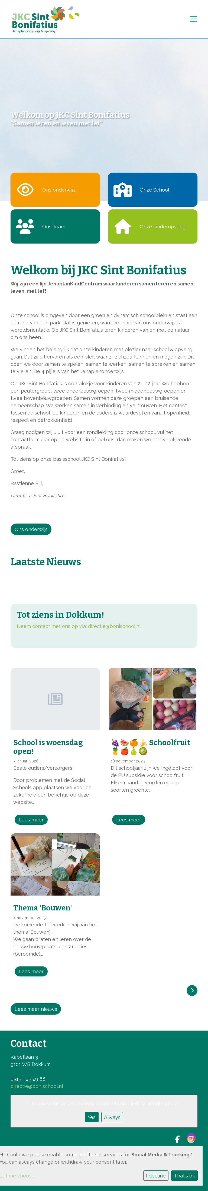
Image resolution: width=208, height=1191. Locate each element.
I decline (156, 1176)
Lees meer (31, 819)
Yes (92, 1117)
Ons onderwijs (31, 529)
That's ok (184, 1176)
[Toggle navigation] (193, 19)
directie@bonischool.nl (114, 626)
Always (112, 1117)
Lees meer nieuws (36, 1009)
